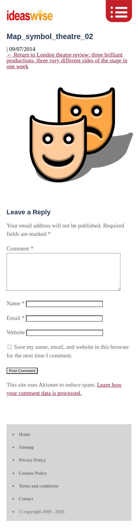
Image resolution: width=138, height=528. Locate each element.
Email (15, 325)
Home (24, 441)
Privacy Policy (32, 467)
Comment (20, 248)
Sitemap (26, 454)
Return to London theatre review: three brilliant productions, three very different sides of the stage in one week (67, 60)
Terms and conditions (38, 493)
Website (16, 339)
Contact (26, 505)
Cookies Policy (33, 480)
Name (15, 310)
